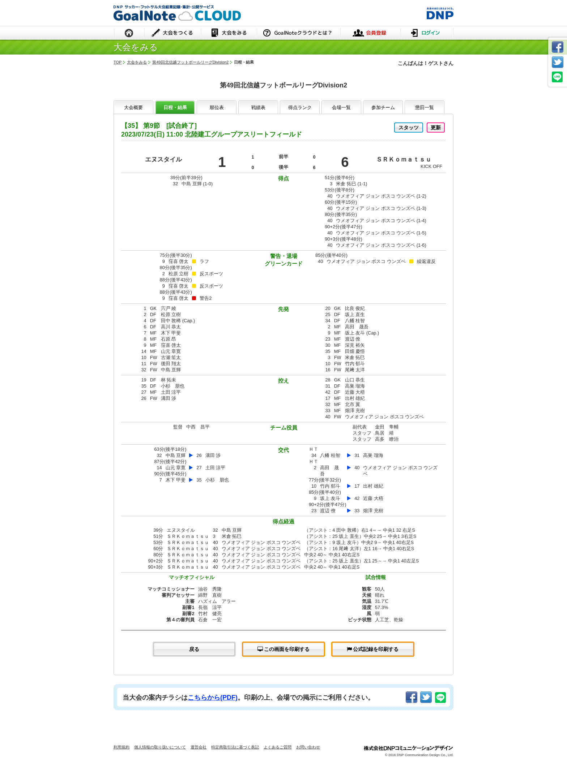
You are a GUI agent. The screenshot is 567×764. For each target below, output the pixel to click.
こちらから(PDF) (213, 697)
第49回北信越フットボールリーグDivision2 (190, 62)
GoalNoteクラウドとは (298, 33)
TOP (118, 62)
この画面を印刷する (283, 649)
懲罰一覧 (424, 107)
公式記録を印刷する (373, 649)
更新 (436, 127)
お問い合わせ (308, 747)
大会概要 (133, 107)
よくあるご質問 (277, 747)
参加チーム (383, 107)
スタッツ (408, 127)
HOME (129, 33)
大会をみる (229, 33)
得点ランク (300, 107)
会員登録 (370, 33)
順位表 (217, 107)
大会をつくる (173, 33)
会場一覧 (341, 107)
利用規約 (121, 747)
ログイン (426, 33)
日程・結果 (175, 107)
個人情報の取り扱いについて (160, 747)
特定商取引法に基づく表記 (235, 747)
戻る (194, 649)
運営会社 (198, 747)
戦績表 (258, 107)
